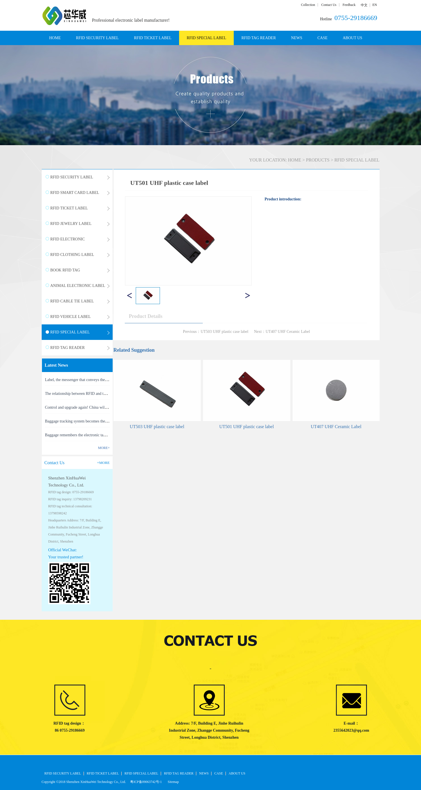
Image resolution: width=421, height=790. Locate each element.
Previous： (215, 331)
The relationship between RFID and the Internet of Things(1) (93, 393)
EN (375, 5)
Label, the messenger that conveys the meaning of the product (94, 380)
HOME (55, 38)
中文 (364, 5)
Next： (282, 331)
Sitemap (172, 782)
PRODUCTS (318, 160)
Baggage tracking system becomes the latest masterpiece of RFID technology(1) (108, 421)
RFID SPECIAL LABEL (356, 160)
